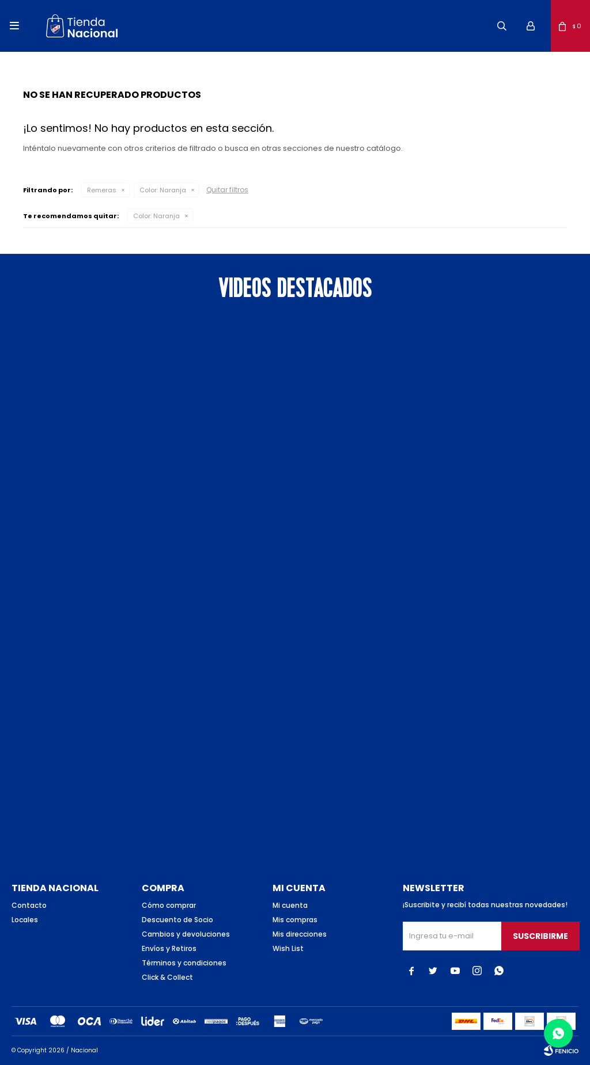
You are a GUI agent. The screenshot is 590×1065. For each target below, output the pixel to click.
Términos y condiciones (184, 963)
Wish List (288, 948)
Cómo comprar (169, 905)
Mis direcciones (300, 934)
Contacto (29, 905)
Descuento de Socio (177, 920)
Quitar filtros (227, 190)
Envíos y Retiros (169, 948)
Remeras (101, 190)
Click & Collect (167, 977)
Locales (25, 920)
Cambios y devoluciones (186, 934)
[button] (501, 26)
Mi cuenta (290, 905)
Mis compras (295, 920)
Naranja (162, 190)
